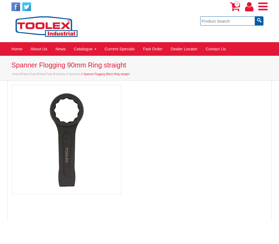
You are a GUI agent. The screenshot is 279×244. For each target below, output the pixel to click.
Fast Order (153, 49)
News (61, 49)
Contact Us (216, 49)
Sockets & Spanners (68, 74)
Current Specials (120, 49)
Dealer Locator (184, 49)
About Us (39, 49)
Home (16, 49)
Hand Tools (29, 74)
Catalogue (85, 49)
